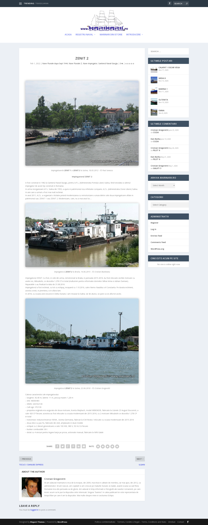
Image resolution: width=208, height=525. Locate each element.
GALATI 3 (157, 168)
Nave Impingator (90, 63)
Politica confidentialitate (105, 522)
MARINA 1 (163, 89)
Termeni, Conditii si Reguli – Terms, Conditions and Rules (141, 522)
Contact (180, 522)
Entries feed (156, 235)
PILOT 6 (156, 150)
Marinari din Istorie (111, 34)
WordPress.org (157, 249)
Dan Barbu (156, 139)
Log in (153, 229)
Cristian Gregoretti (55, 478)
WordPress (62, 522)
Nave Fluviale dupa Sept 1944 (55, 63)
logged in (34, 510)
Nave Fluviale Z (75, 63)
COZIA (156, 132)
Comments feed (158, 242)
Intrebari (171, 522)
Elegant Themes (37, 522)
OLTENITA (163, 99)
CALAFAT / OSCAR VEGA (169, 67)
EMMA (161, 110)
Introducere (133, 34)
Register (154, 222)
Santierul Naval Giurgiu (108, 63)
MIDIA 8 (162, 78)
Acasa (68, 34)
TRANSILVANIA (41, 3)
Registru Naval (84, 34)
